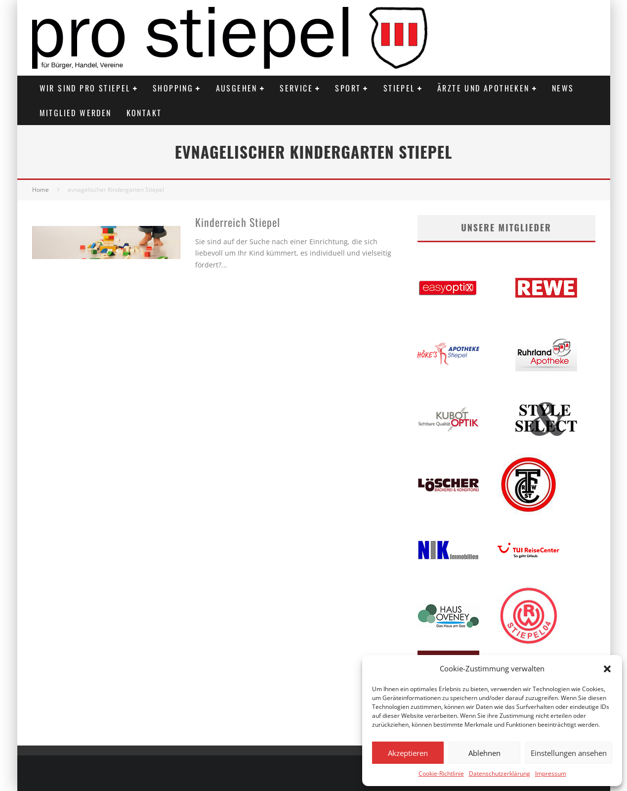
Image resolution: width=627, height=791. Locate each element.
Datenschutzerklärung (499, 773)
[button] (607, 669)
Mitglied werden (76, 113)
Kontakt (144, 113)
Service (296, 88)
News (563, 88)
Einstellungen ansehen (569, 753)
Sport (348, 88)
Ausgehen (236, 88)
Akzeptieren (408, 753)
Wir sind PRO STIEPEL (85, 88)
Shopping (173, 88)
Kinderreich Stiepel (238, 222)
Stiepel (399, 88)
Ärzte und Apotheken (483, 88)
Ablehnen (484, 753)
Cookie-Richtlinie (441, 773)
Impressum (550, 773)
